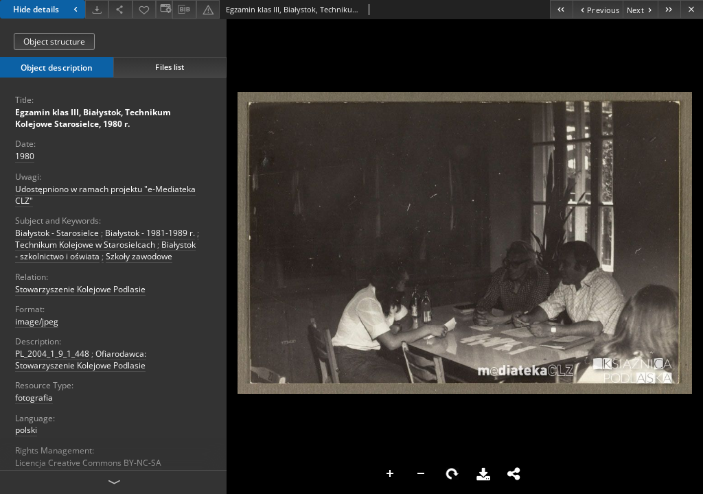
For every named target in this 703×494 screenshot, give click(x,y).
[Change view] (164, 9)
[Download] (96, 9)
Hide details (47, 9)
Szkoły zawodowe (139, 256)
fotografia (34, 397)
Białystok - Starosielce (57, 233)
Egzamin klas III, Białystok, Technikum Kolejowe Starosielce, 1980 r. (93, 118)
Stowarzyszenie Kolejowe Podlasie (80, 289)
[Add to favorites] (144, 9)
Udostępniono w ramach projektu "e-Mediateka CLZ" (105, 195)
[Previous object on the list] (598, 9)
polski (26, 430)
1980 (24, 156)
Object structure (54, 41)
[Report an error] (208, 9)
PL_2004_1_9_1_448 (52, 354)
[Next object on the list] (640, 9)
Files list (169, 67)
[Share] (120, 9)
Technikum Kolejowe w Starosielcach (85, 244)
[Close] (691, 9)
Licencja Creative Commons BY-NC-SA (88, 463)
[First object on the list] (561, 9)
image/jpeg (36, 321)
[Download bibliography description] (184, 9)
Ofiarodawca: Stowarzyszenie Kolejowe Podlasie (80, 359)
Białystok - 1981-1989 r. (150, 233)
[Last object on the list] (669, 9)
